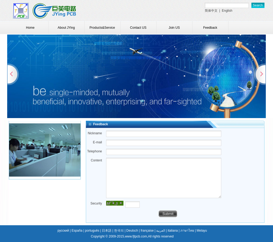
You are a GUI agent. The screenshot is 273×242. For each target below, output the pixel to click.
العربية (160, 230)
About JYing (66, 28)
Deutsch (132, 230)
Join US (174, 28)
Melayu (202, 230)
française (147, 230)
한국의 (119, 230)
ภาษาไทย (187, 230)
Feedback (210, 28)
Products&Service (102, 28)
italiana (173, 230)
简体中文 (211, 10)
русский (63, 230)
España (77, 230)
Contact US (138, 28)
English (227, 10)
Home (30, 28)
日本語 (106, 230)
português (92, 230)
